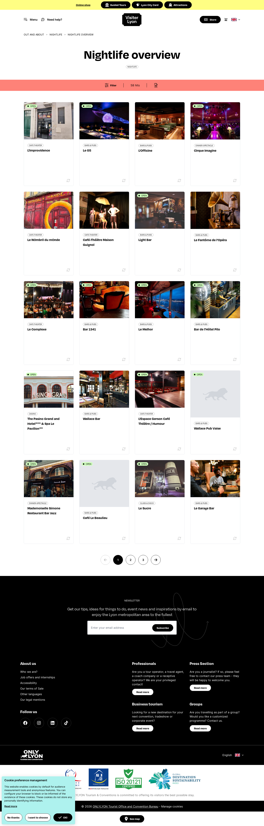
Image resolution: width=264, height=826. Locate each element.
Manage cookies (172, 806)
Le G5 (87, 150)
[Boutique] (210, 19)
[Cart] (226, 19)
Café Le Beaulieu (95, 517)
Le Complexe (36, 329)
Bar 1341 (89, 329)
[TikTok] (66, 723)
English (233, 755)
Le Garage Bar (204, 508)
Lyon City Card (147, 5)
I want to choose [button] (38, 817)
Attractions (178, 5)
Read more (142, 692)
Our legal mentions (32, 699)
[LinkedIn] (52, 723)
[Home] (132, 19)
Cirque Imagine (205, 150)
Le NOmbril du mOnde (43, 239)
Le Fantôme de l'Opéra (210, 240)
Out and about (34, 34)
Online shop (83, 4)
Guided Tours (115, 5)
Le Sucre (144, 508)
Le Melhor (145, 329)
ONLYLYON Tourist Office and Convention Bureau (125, 806)
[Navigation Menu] (31, 19)
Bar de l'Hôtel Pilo (207, 329)
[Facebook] (25, 723)
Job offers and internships (37, 677)
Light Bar (145, 239)
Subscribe (163, 628)
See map (132, 819)
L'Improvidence (38, 150)
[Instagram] (39, 723)
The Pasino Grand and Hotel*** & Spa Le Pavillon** (43, 423)
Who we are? (28, 671)
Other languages (31, 694)
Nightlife (56, 34)
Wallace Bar (91, 418)
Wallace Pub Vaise (207, 428)
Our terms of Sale (31, 688)
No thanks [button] (13, 817)
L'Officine (145, 150)
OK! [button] (62, 817)
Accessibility (28, 683)
